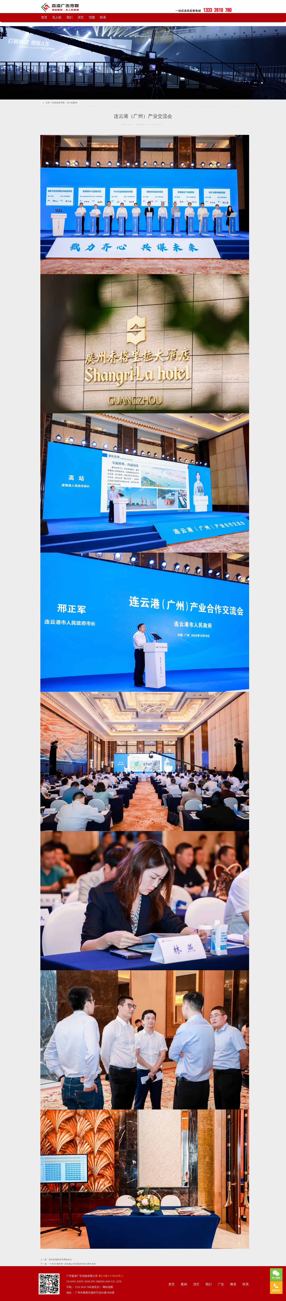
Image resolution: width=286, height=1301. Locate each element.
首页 (44, 17)
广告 (221, 1284)
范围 (92, 17)
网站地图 (107, 1287)
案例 (184, 1284)
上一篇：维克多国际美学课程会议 (56, 1259)
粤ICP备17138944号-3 (110, 1276)
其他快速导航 (58, 102)
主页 (48, 102)
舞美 (233, 1284)
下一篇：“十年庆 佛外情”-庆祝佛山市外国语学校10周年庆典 (68, 1264)
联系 (103, 17)
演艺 (81, 17)
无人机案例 (72, 102)
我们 (69, 17)
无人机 (57, 17)
